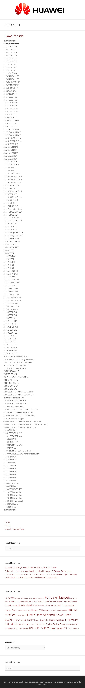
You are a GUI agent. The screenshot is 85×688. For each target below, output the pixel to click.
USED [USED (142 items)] (43, 628)
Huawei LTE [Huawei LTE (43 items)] (42, 606)
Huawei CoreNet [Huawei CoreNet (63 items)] (63, 602)
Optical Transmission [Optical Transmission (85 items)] (62, 624)
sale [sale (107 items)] (77, 624)
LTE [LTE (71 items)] (65, 620)
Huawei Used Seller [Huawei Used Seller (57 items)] (41, 620)
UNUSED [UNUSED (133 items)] (34, 628)
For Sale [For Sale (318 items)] (51, 597)
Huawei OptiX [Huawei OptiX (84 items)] (11, 610)
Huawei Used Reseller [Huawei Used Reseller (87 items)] (24, 619)
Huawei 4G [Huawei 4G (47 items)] (72, 598)
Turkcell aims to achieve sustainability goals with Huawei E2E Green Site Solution (38, 571)
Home (7, 522)
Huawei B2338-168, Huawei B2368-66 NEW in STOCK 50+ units (31, 567)
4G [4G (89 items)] (8, 597)
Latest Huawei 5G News (14, 529)
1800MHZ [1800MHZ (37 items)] (23, 598)
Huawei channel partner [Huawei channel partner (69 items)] (46, 601)
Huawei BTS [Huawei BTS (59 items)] (30, 602)
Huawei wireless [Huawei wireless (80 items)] (56, 619)
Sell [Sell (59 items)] (6, 628)
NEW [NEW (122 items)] (70, 619)
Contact (8, 525)
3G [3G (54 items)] (6, 598)
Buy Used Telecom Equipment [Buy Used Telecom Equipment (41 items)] (35, 598)
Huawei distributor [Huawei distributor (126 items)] (27, 605)
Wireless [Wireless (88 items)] (68, 628)
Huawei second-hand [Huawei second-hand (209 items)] (40, 615)
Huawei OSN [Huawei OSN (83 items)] (37, 610)
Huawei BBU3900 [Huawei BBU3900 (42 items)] (20, 602)
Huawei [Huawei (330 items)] (63, 597)
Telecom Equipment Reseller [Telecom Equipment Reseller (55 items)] (18, 628)
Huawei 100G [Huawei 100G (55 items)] (9, 602)
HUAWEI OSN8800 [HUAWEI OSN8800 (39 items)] (61, 610)
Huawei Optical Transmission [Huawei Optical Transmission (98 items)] (60, 605)
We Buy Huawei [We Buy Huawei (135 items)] (55, 628)
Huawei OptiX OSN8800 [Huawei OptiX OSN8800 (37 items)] (24, 610)
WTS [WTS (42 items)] (77, 628)
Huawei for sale (13, 36)
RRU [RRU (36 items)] (73, 624)
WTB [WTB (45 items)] (74, 628)
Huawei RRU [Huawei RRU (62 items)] (20, 615)
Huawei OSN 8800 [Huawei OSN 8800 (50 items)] (49, 610)
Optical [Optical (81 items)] (49, 624)
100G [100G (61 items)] (12, 598)
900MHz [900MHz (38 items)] (17, 598)
